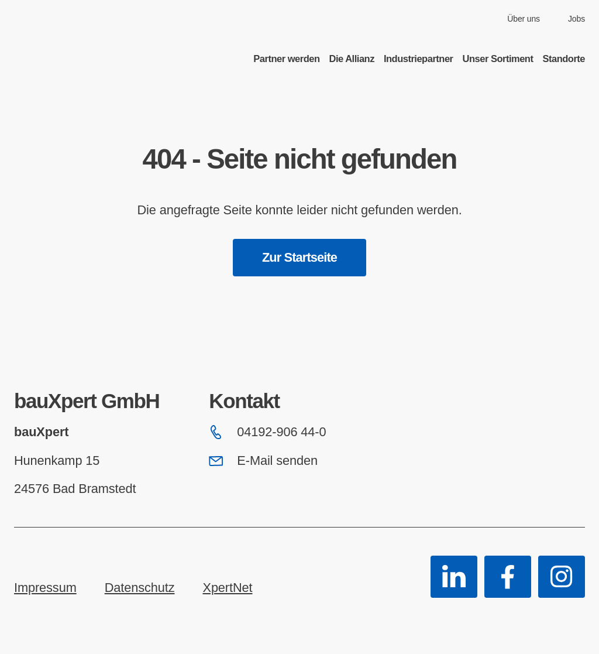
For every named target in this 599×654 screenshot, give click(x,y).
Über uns (523, 18)
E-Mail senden (263, 460)
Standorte (563, 58)
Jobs (576, 18)
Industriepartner (418, 58)
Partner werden (286, 58)
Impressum (45, 587)
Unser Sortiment (498, 58)
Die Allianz (351, 58)
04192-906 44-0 (267, 431)
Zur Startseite (299, 257)
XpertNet (227, 587)
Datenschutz (140, 587)
